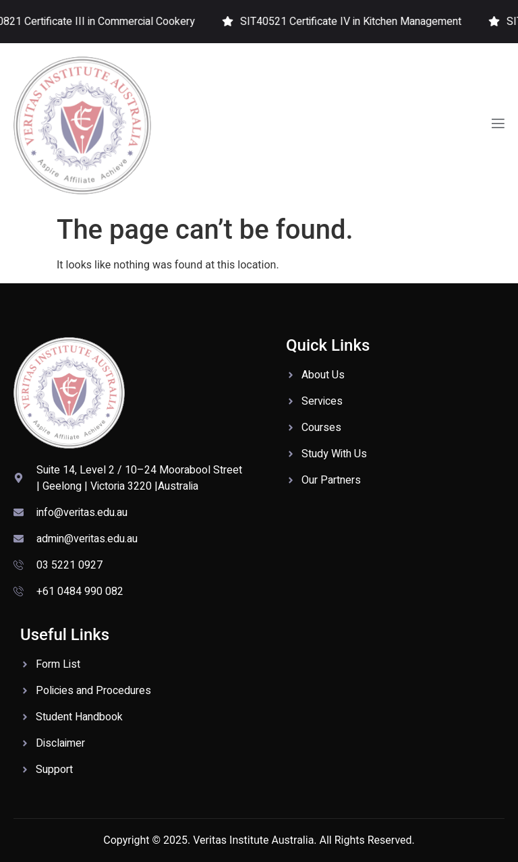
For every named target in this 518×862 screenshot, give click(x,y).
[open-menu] (497, 125)
